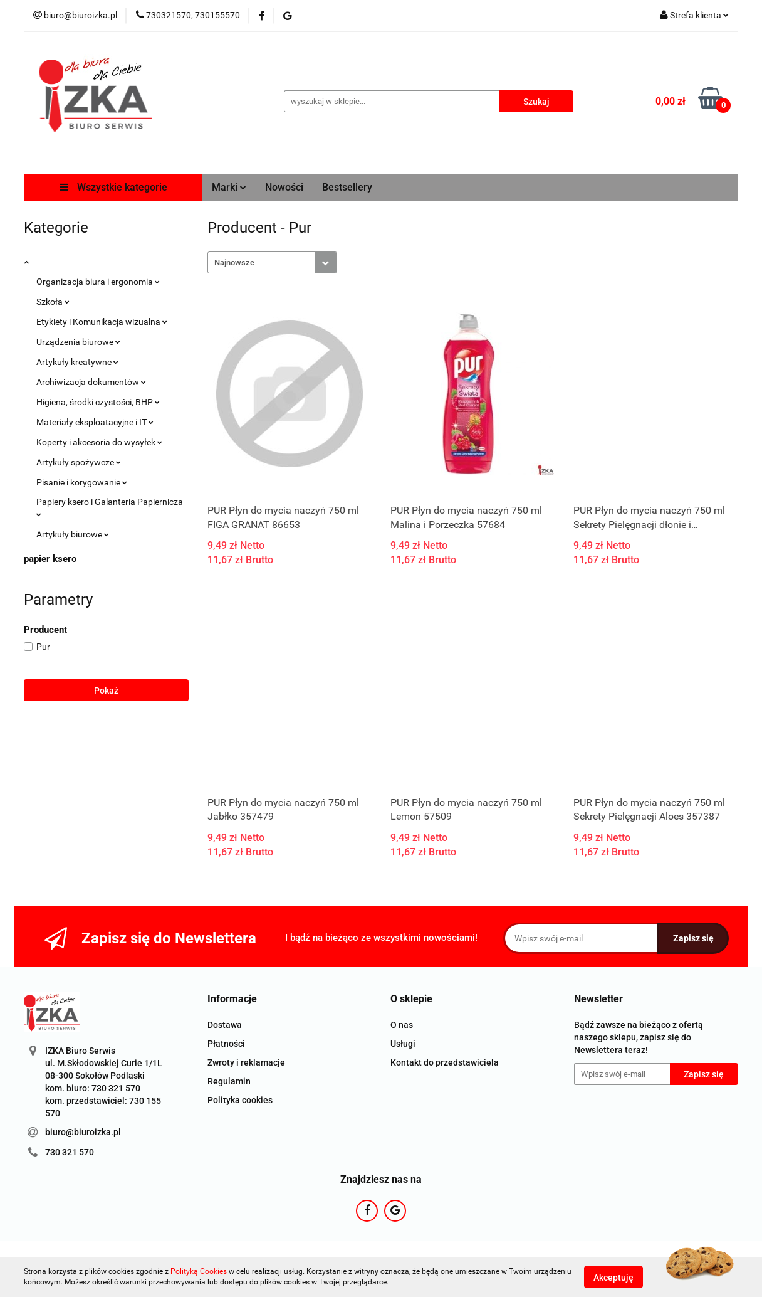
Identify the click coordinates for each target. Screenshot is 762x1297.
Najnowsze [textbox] (234, 262)
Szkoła (53, 302)
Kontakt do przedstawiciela (444, 1062)
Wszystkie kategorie (113, 187)
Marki (229, 187)
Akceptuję (613, 1277)
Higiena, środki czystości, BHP (98, 402)
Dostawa (224, 1025)
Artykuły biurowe (72, 534)
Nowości (284, 187)
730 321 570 (69, 1152)
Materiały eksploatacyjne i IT (95, 422)
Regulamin (229, 1081)
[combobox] (272, 262)
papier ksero (50, 558)
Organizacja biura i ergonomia (98, 282)
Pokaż (106, 691)
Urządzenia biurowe (78, 342)
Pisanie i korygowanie (81, 482)
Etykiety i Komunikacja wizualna (101, 322)
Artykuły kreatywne (77, 362)
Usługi (402, 1044)
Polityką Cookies (198, 1271)
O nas (401, 1025)
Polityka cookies (240, 1100)
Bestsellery (347, 187)
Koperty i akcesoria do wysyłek (99, 442)
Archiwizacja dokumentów (91, 382)
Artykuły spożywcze (78, 462)
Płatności (226, 1044)
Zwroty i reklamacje (246, 1062)
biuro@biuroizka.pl (83, 1132)
